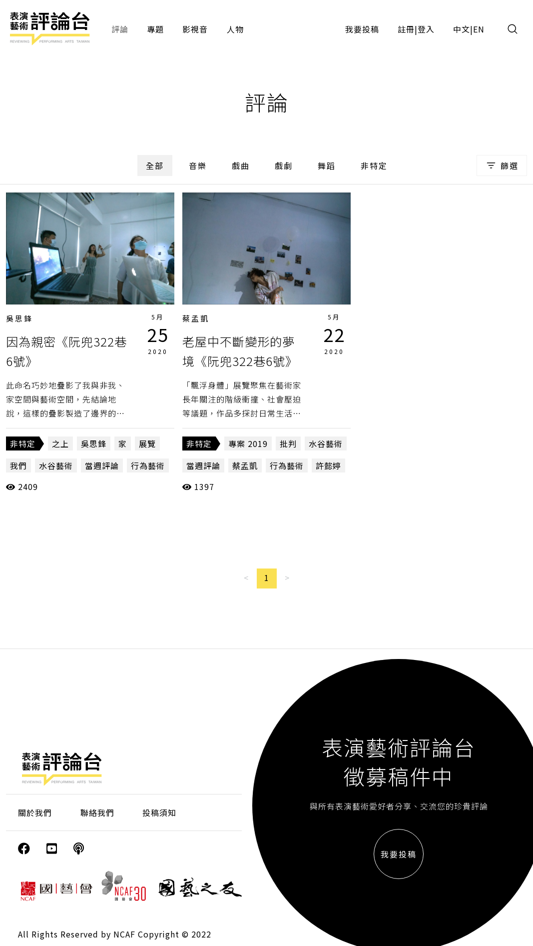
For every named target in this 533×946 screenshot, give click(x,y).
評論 (119, 29)
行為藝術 (148, 466)
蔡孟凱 (195, 318)
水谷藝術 (56, 466)
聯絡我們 (97, 812)
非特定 (374, 166)
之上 (60, 444)
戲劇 (284, 166)
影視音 (195, 29)
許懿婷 (328, 466)
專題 (155, 29)
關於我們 (35, 812)
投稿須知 (159, 812)
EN (479, 29)
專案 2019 (248, 444)
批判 (288, 444)
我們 (18, 466)
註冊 (406, 29)
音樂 (198, 166)
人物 (235, 29)
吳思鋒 (19, 318)
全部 (155, 166)
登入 (426, 29)
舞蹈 (327, 166)
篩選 (502, 166)
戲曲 (241, 166)
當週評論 (102, 466)
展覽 (147, 444)
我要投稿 (362, 29)
